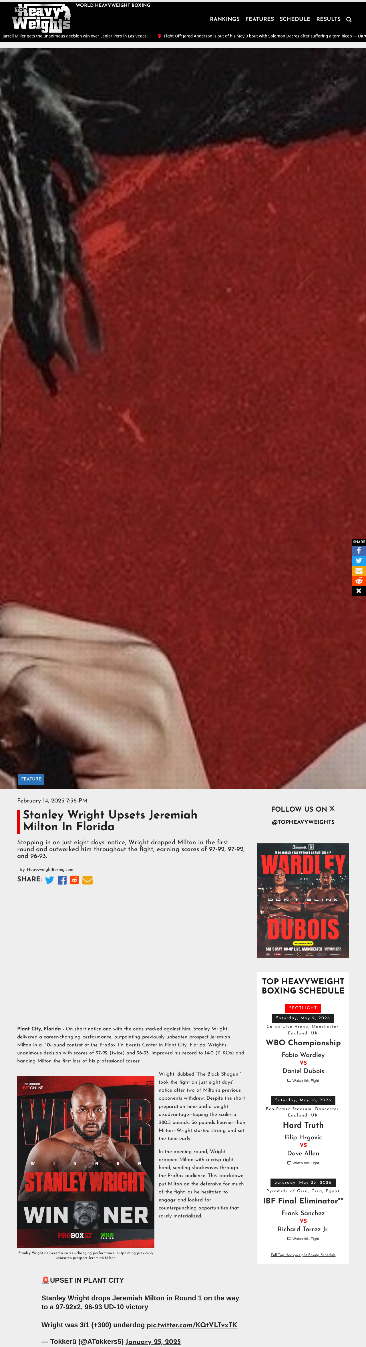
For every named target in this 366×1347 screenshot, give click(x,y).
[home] (41, 18)
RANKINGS (225, 19)
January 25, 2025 (153, 1342)
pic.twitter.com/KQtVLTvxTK (192, 1325)
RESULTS (328, 19)
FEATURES (259, 19)
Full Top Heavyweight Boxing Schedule (303, 1255)
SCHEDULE (295, 19)
